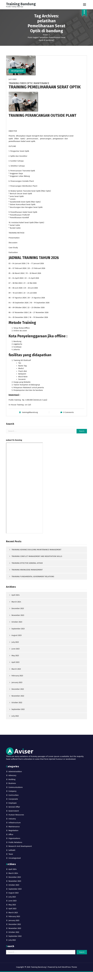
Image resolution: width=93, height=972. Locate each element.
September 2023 (18, 629)
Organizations (14, 838)
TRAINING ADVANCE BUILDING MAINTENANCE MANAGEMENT (36, 550)
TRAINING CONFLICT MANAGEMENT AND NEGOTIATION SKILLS (37, 556)
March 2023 (16, 669)
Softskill (11, 850)
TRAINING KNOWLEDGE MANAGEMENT (27, 570)
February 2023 (17, 676)
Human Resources (16, 815)
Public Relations (15, 842)
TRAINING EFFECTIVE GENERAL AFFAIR (27, 563)
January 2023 (17, 682)
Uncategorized (17, 71)
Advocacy (12, 775)
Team (10, 854)
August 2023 (17, 635)
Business (12, 783)
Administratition (15, 771)
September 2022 (18, 709)
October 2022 (17, 703)
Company (12, 791)
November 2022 (18, 696)
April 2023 (15, 662)
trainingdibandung (30, 412)
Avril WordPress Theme (67, 967)
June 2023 (15, 649)
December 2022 (18, 689)
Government (13, 811)
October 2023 (17, 622)
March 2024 (16, 602)
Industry (12, 819)
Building (11, 779)
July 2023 (15, 642)
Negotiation (13, 831)
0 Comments (68, 412)
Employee (12, 803)
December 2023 (18, 608)
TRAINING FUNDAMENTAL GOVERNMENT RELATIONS (33, 576)
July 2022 (15, 716)
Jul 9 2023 (12, 79)
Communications (15, 787)
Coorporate (13, 799)
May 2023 (15, 655)
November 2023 (18, 615)
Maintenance (14, 827)
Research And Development (20, 846)
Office (10, 834)
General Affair (14, 807)
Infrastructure (14, 823)
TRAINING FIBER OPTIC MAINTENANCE (29, 83)
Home (45, 35)
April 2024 (16, 595)
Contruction (13, 795)
